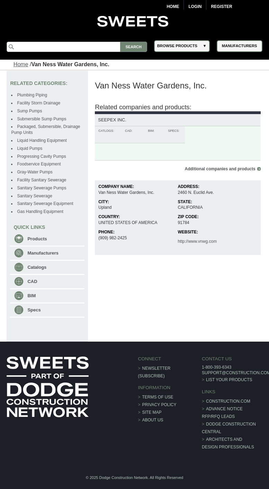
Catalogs (36, 267)
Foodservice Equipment (39, 164)
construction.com (228, 401)
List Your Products (229, 379)
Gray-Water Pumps (34, 172)
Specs (34, 309)
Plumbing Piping (32, 95)
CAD (32, 281)
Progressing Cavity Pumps (41, 156)
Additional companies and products (220, 168)
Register (221, 6)
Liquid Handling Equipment (41, 140)
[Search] (77, 47)
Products (37, 238)
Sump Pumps (29, 111)
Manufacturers (43, 253)
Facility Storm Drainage (38, 103)
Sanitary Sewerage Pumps (41, 188)
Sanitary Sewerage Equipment (45, 203)
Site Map (152, 412)
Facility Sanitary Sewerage (41, 180)
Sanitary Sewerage (34, 196)
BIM (31, 295)
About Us (152, 420)
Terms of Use (157, 397)
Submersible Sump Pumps (41, 119)
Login (194, 6)
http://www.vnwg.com (197, 241)
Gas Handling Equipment (40, 211)
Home (173, 6)
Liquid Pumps (29, 148)
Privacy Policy (159, 404)
